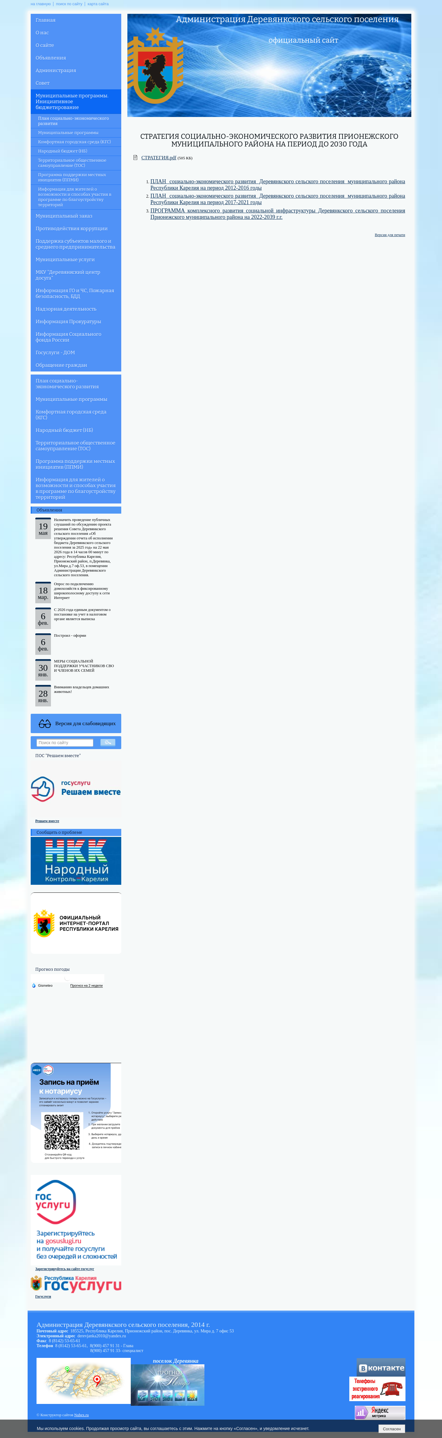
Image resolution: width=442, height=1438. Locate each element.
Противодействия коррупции (72, 228)
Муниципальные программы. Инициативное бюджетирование (72, 101)
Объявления (51, 58)
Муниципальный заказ (64, 216)
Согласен (392, 1429)
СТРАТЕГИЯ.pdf (159, 157)
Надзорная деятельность (66, 309)
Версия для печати (390, 235)
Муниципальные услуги (65, 259)
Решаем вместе (47, 821)
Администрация (56, 70)
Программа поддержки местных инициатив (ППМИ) (72, 177)
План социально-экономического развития (73, 121)
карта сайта (98, 4)
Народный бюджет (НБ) (62, 151)
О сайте (45, 45)
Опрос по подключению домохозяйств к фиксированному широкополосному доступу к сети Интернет (82, 591)
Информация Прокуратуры (68, 322)
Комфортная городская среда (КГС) (74, 142)
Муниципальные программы (68, 132)
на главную (41, 4)
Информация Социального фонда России (68, 337)
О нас (42, 33)
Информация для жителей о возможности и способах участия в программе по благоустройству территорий (74, 197)
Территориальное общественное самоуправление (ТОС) (72, 163)
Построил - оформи (70, 635)
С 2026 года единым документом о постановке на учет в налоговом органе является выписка (82, 614)
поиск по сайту (69, 4)
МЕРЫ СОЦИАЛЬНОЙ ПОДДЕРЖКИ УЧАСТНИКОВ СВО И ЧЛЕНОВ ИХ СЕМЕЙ (84, 666)
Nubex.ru (81, 1415)
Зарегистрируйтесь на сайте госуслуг (64, 1269)
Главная (46, 20)
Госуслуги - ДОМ (55, 353)
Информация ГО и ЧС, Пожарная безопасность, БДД (75, 293)
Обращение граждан (61, 365)
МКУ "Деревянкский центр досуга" (68, 275)
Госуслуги (43, 1296)
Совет (42, 83)
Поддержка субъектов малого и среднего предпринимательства (75, 244)
